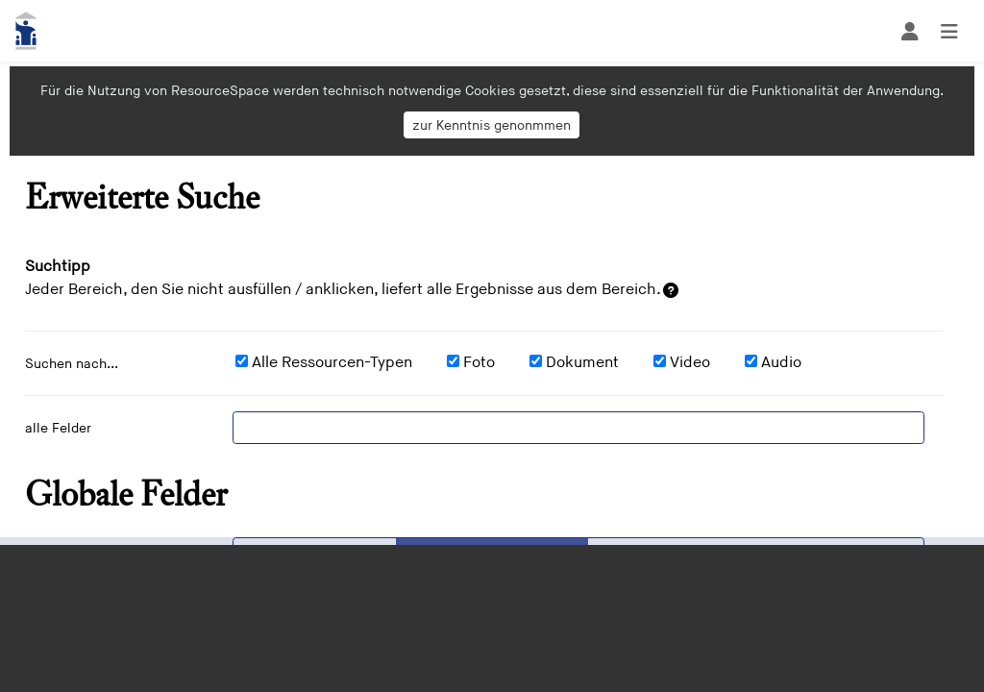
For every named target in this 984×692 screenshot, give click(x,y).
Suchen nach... (71, 364)
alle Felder (58, 428)
